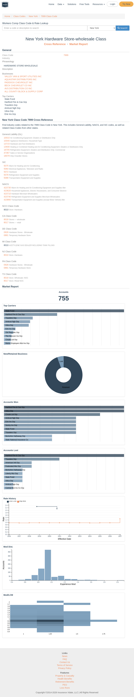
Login (112, 4)
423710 (7, 193)
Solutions (72, 4)
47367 (7, 153)
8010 (6, 255)
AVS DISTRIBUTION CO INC (18, 88)
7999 (66, 55)
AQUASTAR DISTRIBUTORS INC (21, 79)
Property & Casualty (64, 676)
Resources (99, 4)
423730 (7, 187)
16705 (7, 150)
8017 (6, 222)
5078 (6, 175)
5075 (6, 166)
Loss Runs (65, 688)
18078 (7, 156)
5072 (6, 172)
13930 (7, 147)
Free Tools (84, 4)
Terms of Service (65, 665)
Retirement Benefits (64, 682)
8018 (6, 219)
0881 (6, 235)
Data (61, 4)
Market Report (78, 44)
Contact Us (65, 662)
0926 (6, 232)
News (64, 656)
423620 (7, 190)
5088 (6, 178)
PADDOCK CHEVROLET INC (18, 82)
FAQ (65, 659)
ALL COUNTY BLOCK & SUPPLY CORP (24, 91)
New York (33, 16)
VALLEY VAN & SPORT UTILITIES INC (23, 76)
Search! (123, 28)
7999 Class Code (49, 16)
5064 (6, 169)
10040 (7, 141)
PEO (65, 685)
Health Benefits (65, 679)
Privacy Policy (64, 668)
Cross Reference (55, 44)
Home (51, 4)
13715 (7, 144)
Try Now (126, 4)
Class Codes (19, 16)
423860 (7, 199)
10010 (7, 138)
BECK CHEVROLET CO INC (18, 85)
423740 (7, 196)
